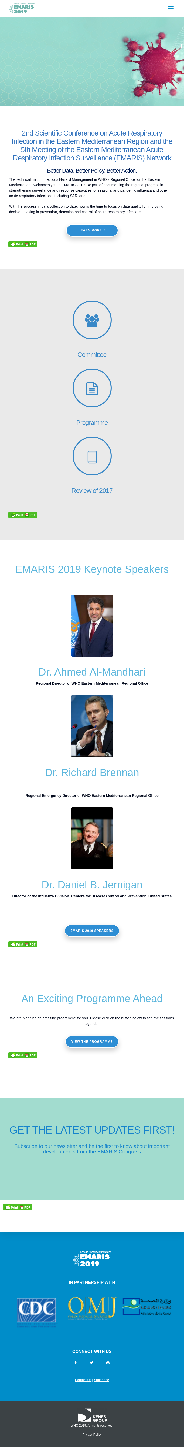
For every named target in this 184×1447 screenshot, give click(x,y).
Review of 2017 (91, 490)
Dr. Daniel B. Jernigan (92, 884)
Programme (92, 422)
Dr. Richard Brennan (92, 772)
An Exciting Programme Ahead (92, 998)
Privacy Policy (92, 1434)
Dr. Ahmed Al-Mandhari (92, 672)
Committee (92, 354)
